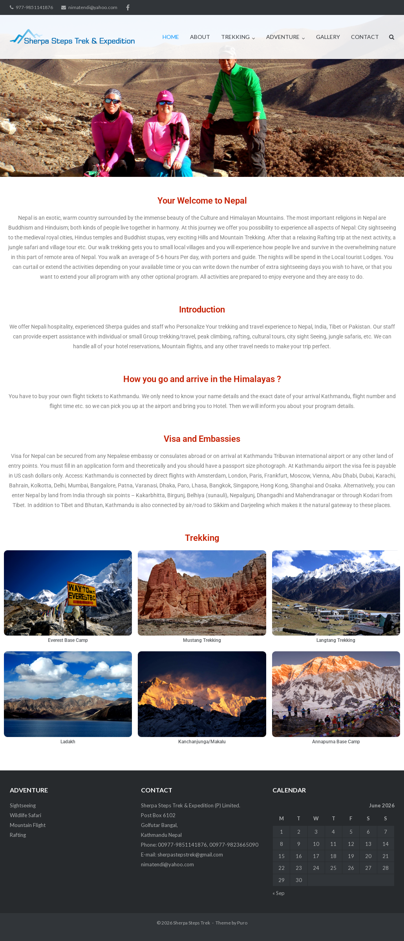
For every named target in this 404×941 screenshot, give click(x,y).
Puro (242, 923)
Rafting (18, 835)
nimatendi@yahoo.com (92, 7)
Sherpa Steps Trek (191, 923)
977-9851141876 (34, 7)
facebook (128, 7)
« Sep (278, 893)
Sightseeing (23, 805)
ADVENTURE (283, 36)
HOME (171, 36)
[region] (202, 96)
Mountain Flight (28, 825)
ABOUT (200, 36)
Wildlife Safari (25, 815)
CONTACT (365, 36)
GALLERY (328, 36)
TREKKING (235, 36)
